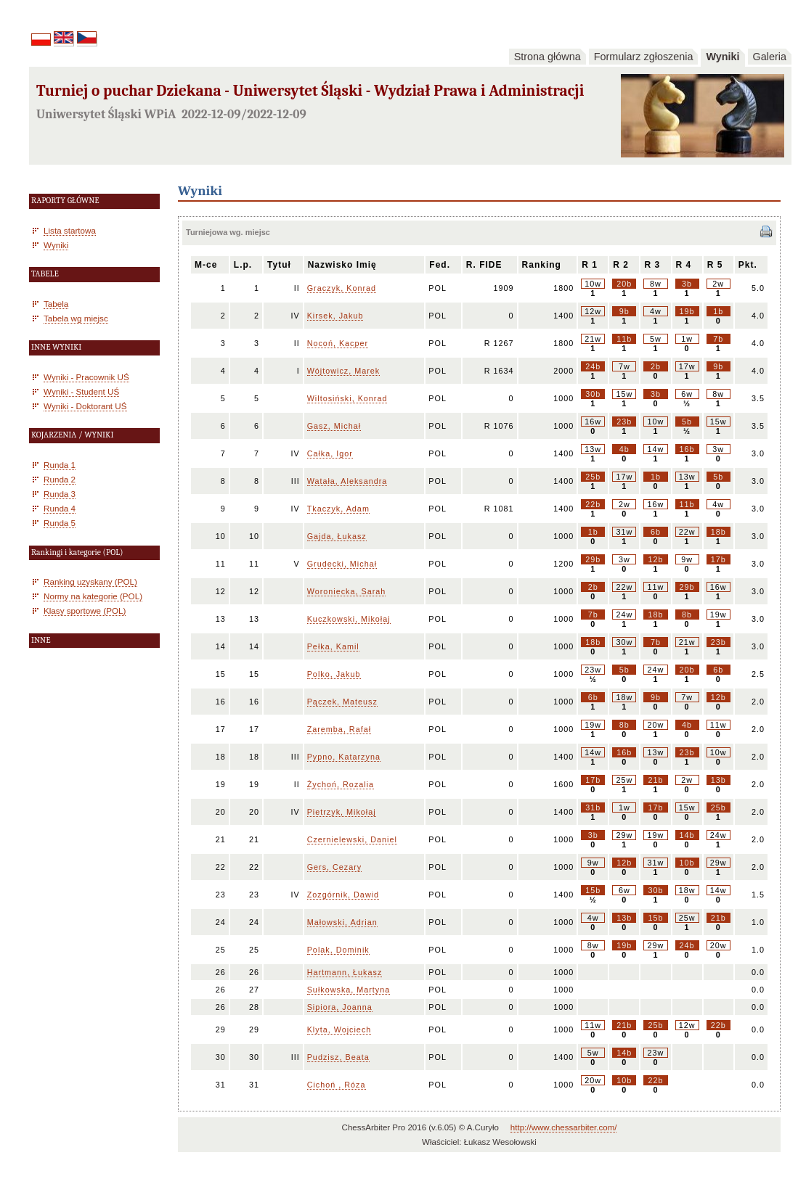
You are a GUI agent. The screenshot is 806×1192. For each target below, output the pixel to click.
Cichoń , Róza (336, 1084)
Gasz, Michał (334, 426)
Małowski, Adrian (342, 922)
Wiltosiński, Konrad (347, 398)
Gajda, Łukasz (337, 536)
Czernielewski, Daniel (352, 839)
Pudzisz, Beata (338, 1057)
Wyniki (722, 56)
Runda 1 (60, 464)
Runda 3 (60, 493)
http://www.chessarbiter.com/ (563, 1127)
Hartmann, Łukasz (345, 972)
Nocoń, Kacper (337, 343)
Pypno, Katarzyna (343, 756)
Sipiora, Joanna (340, 1007)
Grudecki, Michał (342, 563)
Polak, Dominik (338, 949)
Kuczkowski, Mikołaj (349, 619)
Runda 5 (60, 522)
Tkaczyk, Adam (338, 508)
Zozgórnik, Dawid (343, 894)
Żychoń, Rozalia (340, 784)
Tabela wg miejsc (76, 318)
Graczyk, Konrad (341, 288)
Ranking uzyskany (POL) (90, 581)
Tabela (56, 303)
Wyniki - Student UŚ (81, 391)
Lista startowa (70, 230)
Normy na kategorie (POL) (93, 596)
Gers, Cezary (334, 867)
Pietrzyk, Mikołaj (341, 811)
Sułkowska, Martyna (349, 989)
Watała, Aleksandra (347, 481)
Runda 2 (60, 479)
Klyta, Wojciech (339, 1029)
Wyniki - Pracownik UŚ (86, 377)
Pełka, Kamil (333, 646)
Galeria (769, 56)
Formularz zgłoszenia (643, 56)
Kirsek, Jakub (335, 315)
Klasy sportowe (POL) (85, 610)
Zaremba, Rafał (339, 729)
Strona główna (547, 56)
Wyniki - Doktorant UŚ (85, 406)
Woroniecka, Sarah (346, 591)
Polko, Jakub (334, 674)
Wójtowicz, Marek (343, 370)
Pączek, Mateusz (342, 701)
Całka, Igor (330, 453)
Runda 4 (60, 508)
